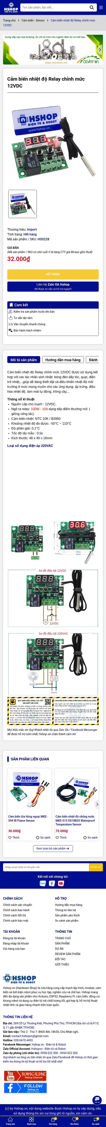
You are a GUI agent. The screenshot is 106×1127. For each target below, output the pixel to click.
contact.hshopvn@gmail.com (30, 1036)
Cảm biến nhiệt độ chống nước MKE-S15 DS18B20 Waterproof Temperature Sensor (75, 820)
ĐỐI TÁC (60, 959)
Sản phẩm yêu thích (67, 915)
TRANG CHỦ (63, 938)
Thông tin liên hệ (65, 910)
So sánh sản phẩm (66, 920)
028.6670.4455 (23, 1040)
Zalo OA (63, 729)
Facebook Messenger (84, 729)
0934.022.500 (69, 1053)
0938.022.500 (49, 1053)
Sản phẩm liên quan (30, 759)
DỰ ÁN (59, 948)
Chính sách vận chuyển (17, 904)
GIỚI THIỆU (62, 964)
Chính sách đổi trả (14, 915)
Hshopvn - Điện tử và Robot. (48, 1048)
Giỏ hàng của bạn (14, 948)
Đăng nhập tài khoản (16, 943)
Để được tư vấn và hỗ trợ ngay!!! (53, 286)
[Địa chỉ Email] (53, 867)
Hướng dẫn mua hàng (68, 904)
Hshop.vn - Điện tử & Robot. (49, 1044)
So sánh (43, 837)
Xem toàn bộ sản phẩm (53, 848)
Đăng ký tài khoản (14, 938)
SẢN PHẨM (62, 943)
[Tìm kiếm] (92, 7)
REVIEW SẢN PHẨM (67, 954)
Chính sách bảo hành (16, 910)
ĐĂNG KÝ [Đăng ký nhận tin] (96, 867)
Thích (13, 837)
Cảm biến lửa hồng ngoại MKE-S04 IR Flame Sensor (28, 818)
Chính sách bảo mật (15, 920)
